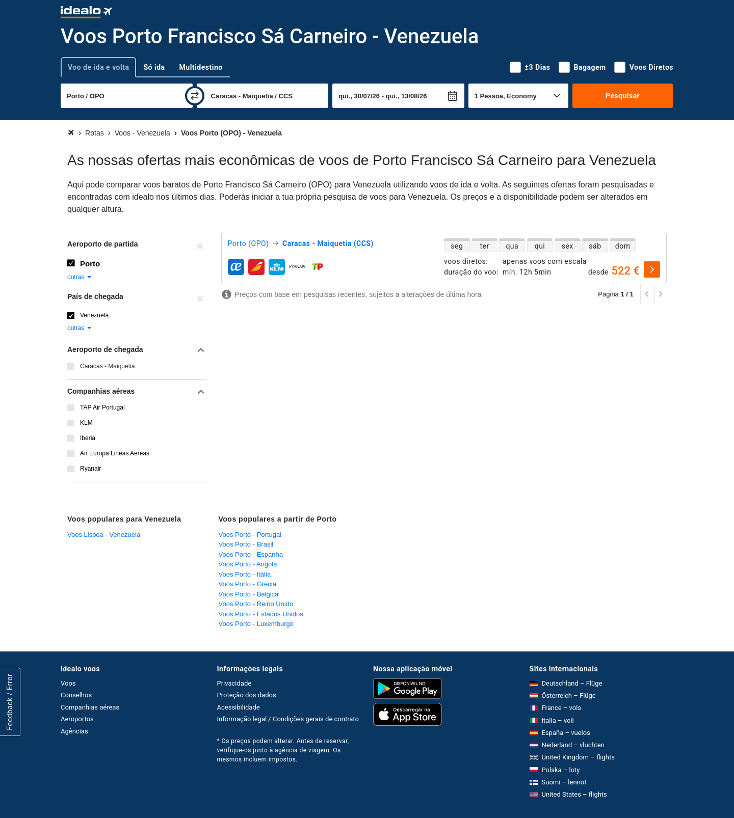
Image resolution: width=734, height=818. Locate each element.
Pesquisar (623, 96)
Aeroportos (77, 719)
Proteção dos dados (246, 695)
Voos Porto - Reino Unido (256, 604)
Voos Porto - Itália (245, 574)
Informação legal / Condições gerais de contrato (288, 719)
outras (79, 277)
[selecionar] (652, 269)
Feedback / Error (10, 702)
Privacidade (234, 683)
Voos (68, 683)
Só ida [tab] (154, 67)
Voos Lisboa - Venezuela (103, 534)
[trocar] (194, 95)
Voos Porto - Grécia (247, 584)
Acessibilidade (238, 707)
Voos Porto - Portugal (250, 534)
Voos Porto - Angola (248, 564)
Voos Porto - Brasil (246, 544)
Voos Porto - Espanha (251, 554)
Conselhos (76, 695)
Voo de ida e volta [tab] (98, 67)
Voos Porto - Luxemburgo (256, 624)
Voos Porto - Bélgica (249, 594)
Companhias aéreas (90, 707)
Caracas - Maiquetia (107, 366)
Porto (90, 263)
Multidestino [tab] (201, 67)
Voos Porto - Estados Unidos (261, 614)
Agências (74, 731)
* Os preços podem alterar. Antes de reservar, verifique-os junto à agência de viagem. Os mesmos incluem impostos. (283, 750)
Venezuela (94, 315)
